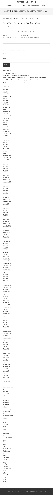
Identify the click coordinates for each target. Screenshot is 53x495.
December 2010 (7, 331)
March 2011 (6, 327)
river (4, 446)
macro (4, 428)
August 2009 (6, 357)
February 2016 (6, 221)
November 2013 (7, 265)
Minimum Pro (20, 491)
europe (20, 37)
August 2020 (6, 118)
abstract (5, 385)
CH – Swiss (6, 400)
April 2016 (5, 217)
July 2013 (5, 274)
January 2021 (6, 109)
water (4, 472)
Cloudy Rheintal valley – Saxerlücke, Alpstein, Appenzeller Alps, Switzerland (24, 77)
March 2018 (6, 175)
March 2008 (6, 377)
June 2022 (5, 91)
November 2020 (7, 113)
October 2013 (6, 267)
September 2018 (7, 162)
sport (4, 453)
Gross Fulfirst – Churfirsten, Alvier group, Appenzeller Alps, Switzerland (22, 80)
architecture (6, 391)
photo (21, 35)
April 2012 (5, 298)
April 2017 (5, 192)
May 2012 (5, 296)
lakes (4, 426)
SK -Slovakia (6, 450)
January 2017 (6, 199)
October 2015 (6, 230)
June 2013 (5, 276)
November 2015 (7, 228)
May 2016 (5, 214)
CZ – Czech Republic (8, 409)
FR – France (6, 422)
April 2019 (5, 146)
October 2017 (6, 184)
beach (4, 398)
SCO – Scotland (7, 448)
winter (37, 37)
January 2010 (6, 353)
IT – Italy (5, 424)
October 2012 (6, 289)
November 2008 (7, 368)
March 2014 (6, 256)
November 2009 (7, 355)
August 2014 (6, 245)
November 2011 (7, 309)
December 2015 (7, 225)
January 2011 (6, 329)
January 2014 (6, 261)
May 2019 (5, 144)
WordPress (39, 491)
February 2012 (6, 302)
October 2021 (6, 94)
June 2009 (5, 359)
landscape (24, 37)
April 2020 (5, 127)
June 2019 (5, 142)
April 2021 (5, 102)
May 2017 (5, 190)
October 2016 (6, 203)
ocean (4, 439)
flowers (5, 418)
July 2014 (5, 247)
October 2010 (6, 335)
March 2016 (6, 219)
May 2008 (5, 373)
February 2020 (6, 131)
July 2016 (5, 210)
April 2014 (5, 254)
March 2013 (6, 280)
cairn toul (10, 37)
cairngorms (15, 37)
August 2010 (6, 340)
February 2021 (6, 107)
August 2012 (6, 294)
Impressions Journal (26, 2)
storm (4, 455)
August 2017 (6, 186)
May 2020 (5, 124)
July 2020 (5, 120)
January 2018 (6, 179)
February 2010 (6, 351)
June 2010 (5, 344)
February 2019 (6, 151)
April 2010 (5, 346)
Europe (9, 35)
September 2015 (7, 232)
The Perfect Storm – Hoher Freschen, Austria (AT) (16, 75)
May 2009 (5, 362)
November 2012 (7, 287)
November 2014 (7, 241)
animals (5, 389)
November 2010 (7, 333)
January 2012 (6, 305)
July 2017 (5, 188)
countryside (6, 404)
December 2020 (7, 111)
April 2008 (5, 375)
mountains (13, 35)
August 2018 (6, 164)
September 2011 (7, 313)
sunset (4, 461)
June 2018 (5, 168)
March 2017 (6, 195)
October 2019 (6, 135)
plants (4, 444)
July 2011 (5, 318)
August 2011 (6, 316)
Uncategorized (7, 468)
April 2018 (5, 173)
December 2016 (7, 201)
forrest (4, 420)
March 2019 (6, 149)
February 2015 (6, 239)
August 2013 (6, 272)
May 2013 (5, 278)
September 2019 (7, 138)
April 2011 (5, 324)
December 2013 (7, 263)
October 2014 (6, 243)
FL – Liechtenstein (8, 415)
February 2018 (6, 177)
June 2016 (5, 212)
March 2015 (6, 236)
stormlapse (6, 457)
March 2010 (6, 349)
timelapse (5, 464)
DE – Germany (6, 411)
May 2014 (5, 252)
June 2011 (5, 320)
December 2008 (7, 366)
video (4, 470)
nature (17, 35)
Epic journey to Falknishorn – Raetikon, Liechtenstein (18, 82)
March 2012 (6, 300)
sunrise (5, 459)
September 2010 (7, 338)
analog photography (8, 387)
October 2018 (6, 160)
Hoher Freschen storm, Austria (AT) (12, 73)
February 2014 (6, 258)
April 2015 (5, 234)
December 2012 (7, 285)
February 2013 (6, 283)
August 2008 (6, 370)
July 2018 (5, 166)
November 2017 (7, 182)
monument (6, 431)
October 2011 (6, 311)
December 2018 (7, 155)
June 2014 (5, 250)
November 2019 (7, 133)
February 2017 (6, 197)
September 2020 (7, 116)
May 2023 (5, 89)
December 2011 (7, 307)
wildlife (5, 477)
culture (5, 407)
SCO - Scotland (26, 35)
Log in (44, 491)
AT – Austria (6, 393)
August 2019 (6, 140)
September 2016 (7, 206)
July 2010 (5, 342)
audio (4, 396)
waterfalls (5, 475)
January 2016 (6, 223)
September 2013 (7, 269)
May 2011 (5, 322)
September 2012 (7, 291)
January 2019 (6, 153)
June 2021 (5, 98)
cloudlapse (6, 402)
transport (5, 466)
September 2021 (7, 96)
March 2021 (6, 105)
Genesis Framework (30, 491)
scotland (34, 37)
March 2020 (6, 129)
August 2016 (6, 208)
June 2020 (5, 122)
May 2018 (5, 171)
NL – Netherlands (7, 437)
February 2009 (6, 364)
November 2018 (7, 157)
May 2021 (5, 100)
